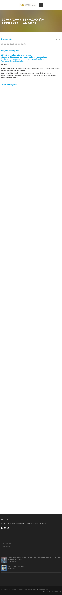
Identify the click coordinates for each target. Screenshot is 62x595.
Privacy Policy (43, 589)
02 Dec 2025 (12, 568)
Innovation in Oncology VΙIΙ (17, 566)
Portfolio (6, 538)
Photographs (7, 543)
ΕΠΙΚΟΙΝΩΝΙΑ (56, 591)
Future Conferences (9, 540)
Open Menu (41, 5)
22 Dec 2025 (12, 561)
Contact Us (6, 546)
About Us (6, 535)
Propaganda (34, 589)
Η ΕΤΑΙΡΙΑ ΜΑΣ (46, 591)
